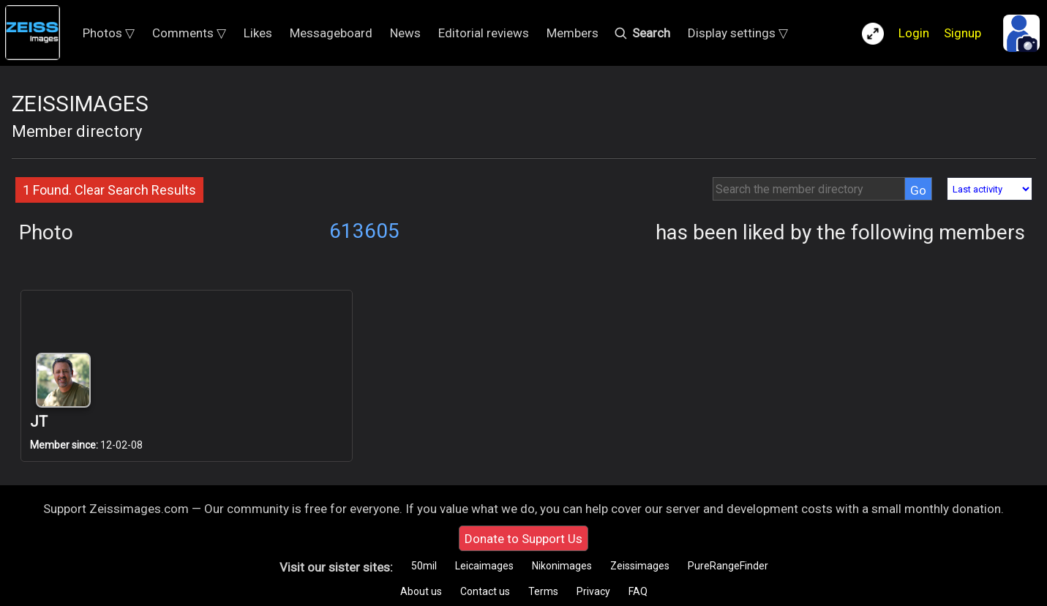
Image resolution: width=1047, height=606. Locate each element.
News (405, 33)
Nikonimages (562, 566)
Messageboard (331, 33)
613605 (364, 231)
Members (572, 33)
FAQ (638, 591)
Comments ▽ (189, 33)
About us (421, 591)
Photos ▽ (109, 33)
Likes (258, 33)
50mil (424, 566)
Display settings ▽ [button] (738, 33)
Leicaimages (484, 566)
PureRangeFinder (728, 566)
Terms (543, 591)
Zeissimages (639, 566)
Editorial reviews (483, 33)
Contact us (485, 591)
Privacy (593, 591)
